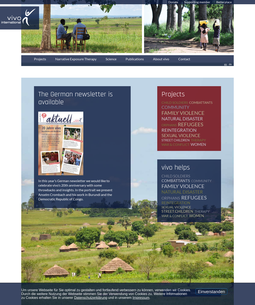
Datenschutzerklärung (90, 297)
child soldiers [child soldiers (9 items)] (175, 102)
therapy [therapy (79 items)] (198, 140)
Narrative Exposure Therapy (75, 59)
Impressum (141, 297)
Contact (184, 59)
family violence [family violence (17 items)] (183, 113)
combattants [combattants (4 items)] (200, 102)
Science (111, 59)
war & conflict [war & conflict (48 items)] (175, 144)
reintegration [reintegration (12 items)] (179, 130)
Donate (173, 2)
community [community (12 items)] (175, 107)
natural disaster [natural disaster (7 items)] (182, 118)
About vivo (161, 59)
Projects (40, 59)
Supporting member (197, 2)
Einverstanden (211, 291)
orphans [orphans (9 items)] (169, 125)
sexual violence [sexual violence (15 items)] (181, 135)
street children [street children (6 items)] (176, 140)
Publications (135, 59)
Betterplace (224, 2)
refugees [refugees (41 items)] (190, 124)
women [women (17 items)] (198, 144)
